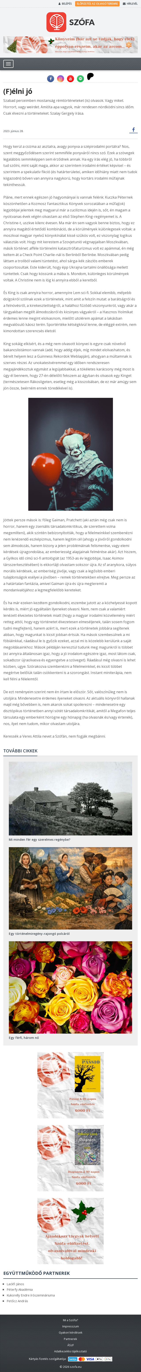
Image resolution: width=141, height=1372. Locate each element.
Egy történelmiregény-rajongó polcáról (39, 934)
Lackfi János (15, 1284)
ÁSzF (70, 1345)
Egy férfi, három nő (24, 1038)
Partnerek (70, 1339)
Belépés (65, 3)
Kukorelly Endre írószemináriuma (31, 1295)
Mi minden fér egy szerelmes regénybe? (39, 839)
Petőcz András (17, 1301)
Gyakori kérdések (70, 1332)
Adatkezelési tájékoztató (70, 1351)
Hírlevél (130, 3)
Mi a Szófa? (70, 1320)
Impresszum (70, 1326)
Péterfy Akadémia (20, 1289)
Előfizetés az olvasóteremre (97, 4)
